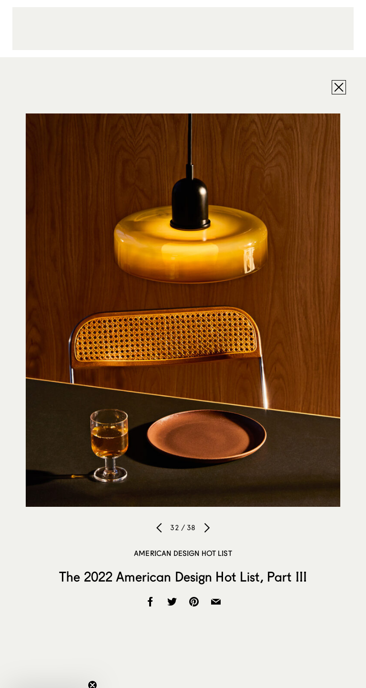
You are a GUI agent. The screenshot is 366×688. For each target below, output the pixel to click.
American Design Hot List (183, 553)
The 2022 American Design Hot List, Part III (183, 576)
